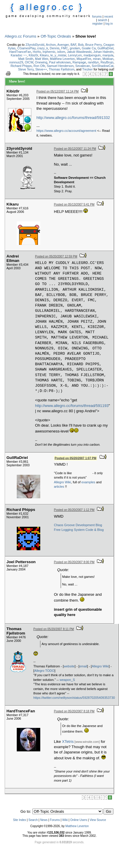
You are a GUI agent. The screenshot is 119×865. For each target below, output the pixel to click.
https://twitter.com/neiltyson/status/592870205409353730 (74, 697)
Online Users (78, 820)
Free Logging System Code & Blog (79, 529)
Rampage (79, 62)
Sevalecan (82, 66)
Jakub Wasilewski (79, 51)
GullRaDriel (105, 48)
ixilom (61, 51)
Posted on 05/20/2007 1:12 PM (74, 509)
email (83, 666)
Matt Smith (25, 58)
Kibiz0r (33, 55)
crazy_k (42, 48)
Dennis (54, 48)
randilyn (93, 62)
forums (97, 16)
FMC (64, 48)
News (44, 820)
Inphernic (49, 51)
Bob (80, 44)
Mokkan (108, 58)
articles (59, 486)
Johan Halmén (103, 51)
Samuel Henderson (60, 66)
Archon (51, 44)
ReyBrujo (106, 62)
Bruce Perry (93, 44)
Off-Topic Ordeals (56, 36)
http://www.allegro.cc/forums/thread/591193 (71, 405)
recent (108, 16)
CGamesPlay (26, 48)
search (102, 20)
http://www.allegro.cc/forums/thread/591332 (73, 117)
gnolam (75, 48)
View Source (98, 820)
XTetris (68, 741)
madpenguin (92, 55)
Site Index (19, 820)
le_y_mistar (58, 55)
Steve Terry (25, 69)
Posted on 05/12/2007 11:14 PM (57, 91)
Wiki (65, 820)
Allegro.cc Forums (20, 36)
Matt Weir (41, 58)
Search (33, 820)
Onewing (41, 62)
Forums (55, 820)
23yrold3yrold (35, 44)
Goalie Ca (88, 48)
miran (97, 58)
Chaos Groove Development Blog (78, 525)
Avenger (63, 44)
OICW (29, 62)
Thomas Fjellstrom (62, 69)
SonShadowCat (102, 66)
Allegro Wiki (62, 482)
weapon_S (67, 679)
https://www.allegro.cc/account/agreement (66, 130)
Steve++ (41, 69)
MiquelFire (83, 58)
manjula (108, 55)
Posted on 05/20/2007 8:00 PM (74, 562)
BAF (73, 44)
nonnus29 (16, 62)
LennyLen (75, 55)
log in (109, 23)
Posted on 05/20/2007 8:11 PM (53, 629)
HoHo (37, 51)
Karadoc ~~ (19, 55)
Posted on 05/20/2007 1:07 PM (75, 458)
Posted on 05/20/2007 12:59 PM (56, 256)
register (97, 23)
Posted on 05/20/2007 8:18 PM (74, 711)
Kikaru (44, 55)
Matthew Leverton (62, 58)
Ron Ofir (39, 66)
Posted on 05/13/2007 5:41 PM (74, 204)
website (69, 666)
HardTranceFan (20, 51)
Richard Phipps (21, 66)
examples (88, 482)
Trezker (87, 69)
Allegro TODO (44, 670)
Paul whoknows (60, 62)
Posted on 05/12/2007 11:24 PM (75, 148)
